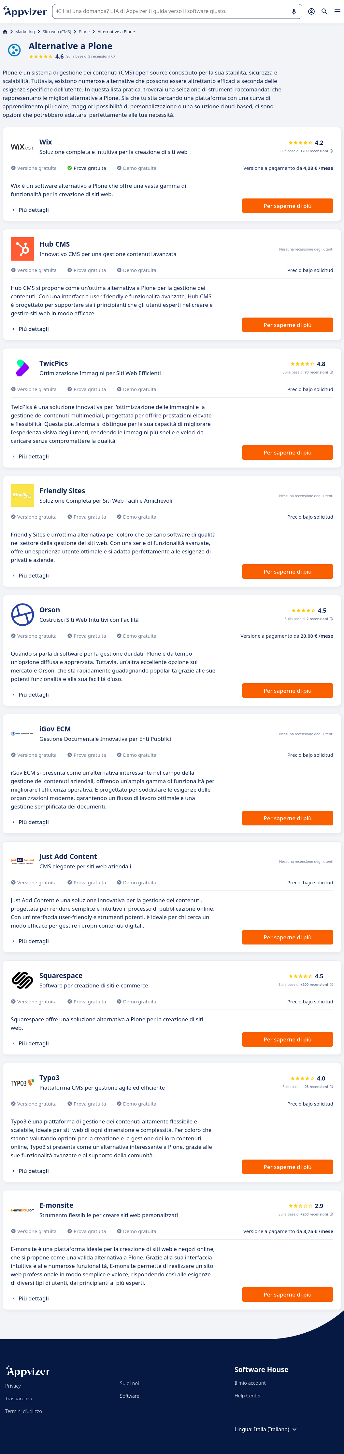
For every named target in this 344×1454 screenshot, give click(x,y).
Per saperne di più (287, 206)
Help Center (248, 1395)
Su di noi (129, 1383)
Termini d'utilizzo (23, 1411)
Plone (84, 31)
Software (129, 1396)
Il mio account (250, 1382)
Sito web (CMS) (57, 31)
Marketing (25, 31)
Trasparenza (18, 1398)
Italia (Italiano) (276, 1429)
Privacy (13, 1385)
